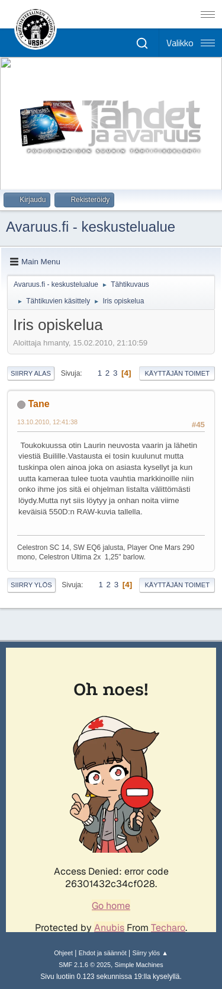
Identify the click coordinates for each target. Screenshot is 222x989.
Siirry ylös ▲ (150, 952)
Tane (38, 404)
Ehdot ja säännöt (103, 952)
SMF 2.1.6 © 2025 (85, 964)
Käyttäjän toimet (177, 373)
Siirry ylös (31, 584)
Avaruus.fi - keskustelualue (90, 227)
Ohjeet (63, 952)
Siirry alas (31, 373)
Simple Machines (139, 964)
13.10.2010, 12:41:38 (47, 421)
